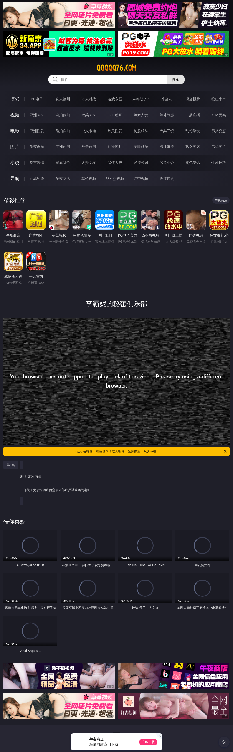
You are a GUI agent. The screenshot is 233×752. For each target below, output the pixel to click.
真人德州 (63, 98)
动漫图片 (115, 146)
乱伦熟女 (192, 130)
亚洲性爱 (37, 130)
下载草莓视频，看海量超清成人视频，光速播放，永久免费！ (150, 451)
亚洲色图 (63, 146)
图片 (14, 146)
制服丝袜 (141, 130)
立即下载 (148, 742)
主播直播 (192, 114)
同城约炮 (37, 178)
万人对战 (88, 98)
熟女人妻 (141, 114)
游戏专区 (115, 98)
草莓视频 (88, 178)
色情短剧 (167, 178)
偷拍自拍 (63, 130)
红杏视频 (141, 178)
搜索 (175, 79)
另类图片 (218, 146)
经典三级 (167, 130)
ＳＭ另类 (218, 114)
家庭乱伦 (63, 162)
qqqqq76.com (116, 67)
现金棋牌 (192, 98)
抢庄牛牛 (218, 98)
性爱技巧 (218, 162)
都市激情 (37, 162)
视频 (14, 115)
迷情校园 (141, 162)
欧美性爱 (115, 130)
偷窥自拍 (37, 146)
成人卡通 (88, 130)
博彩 (14, 99)
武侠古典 (115, 162)
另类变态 (218, 130)
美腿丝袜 (141, 146)
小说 (14, 162)
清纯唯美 (167, 146)
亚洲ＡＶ (37, 114)
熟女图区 (192, 146)
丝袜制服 (167, 114)
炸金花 (166, 98)
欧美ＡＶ (88, 114)
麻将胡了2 (140, 98)
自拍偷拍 (63, 114)
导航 (14, 178)
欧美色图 (88, 146)
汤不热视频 (115, 178)
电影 (14, 131)
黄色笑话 (192, 162)
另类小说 (167, 162)
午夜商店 (63, 178)
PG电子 (37, 98)
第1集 (11, 465)
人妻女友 (88, 162)
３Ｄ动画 (115, 114)
